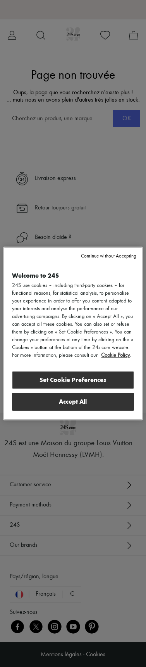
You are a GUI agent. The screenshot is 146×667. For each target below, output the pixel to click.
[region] (72, 333)
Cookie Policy (115, 355)
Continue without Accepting (108, 256)
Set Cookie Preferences (73, 380)
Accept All (73, 401)
